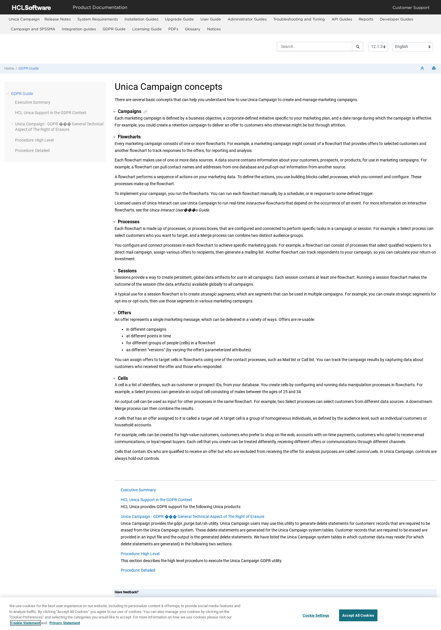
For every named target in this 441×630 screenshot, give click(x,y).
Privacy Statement (64, 626)
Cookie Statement (25, 626)
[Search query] (320, 46)
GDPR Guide (114, 29)
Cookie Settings (316, 618)
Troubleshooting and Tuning (299, 19)
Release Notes (57, 19)
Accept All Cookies (358, 618)
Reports (366, 19)
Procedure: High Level (34, 140)
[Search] (357, 46)
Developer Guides (396, 19)
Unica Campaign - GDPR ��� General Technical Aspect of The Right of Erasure (192, 516)
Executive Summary (32, 102)
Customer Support (411, 7)
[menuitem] (24, 19)
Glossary (192, 29)
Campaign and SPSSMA (33, 29)
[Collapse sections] (423, 68)
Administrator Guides (247, 19)
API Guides (342, 19)
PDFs (173, 29)
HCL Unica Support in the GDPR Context (50, 112)
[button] (8, 93)
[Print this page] (434, 68)
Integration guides (79, 29)
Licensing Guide (147, 29)
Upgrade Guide (179, 19)
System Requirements (97, 19)
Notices (214, 29)
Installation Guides (141, 19)
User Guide (210, 19)
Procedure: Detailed (32, 150)
